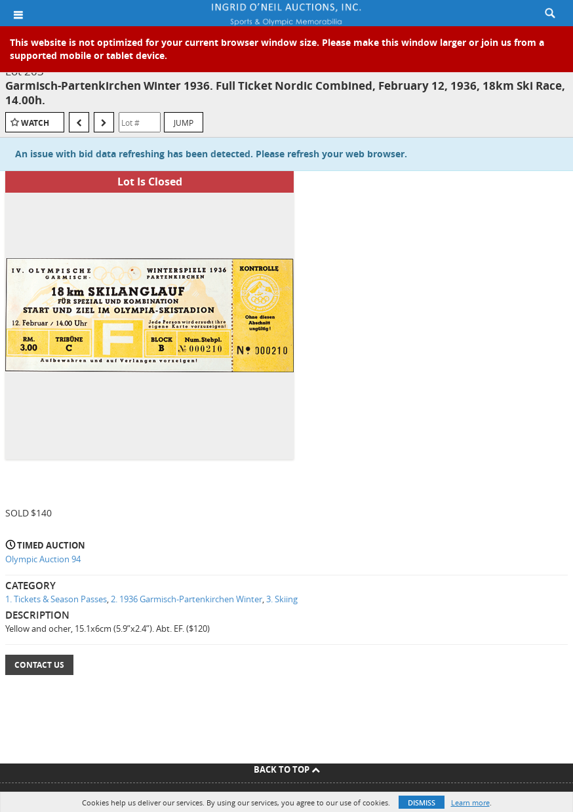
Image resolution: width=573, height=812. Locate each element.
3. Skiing (282, 599)
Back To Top (287, 769)
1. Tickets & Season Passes (56, 599)
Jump (183, 122)
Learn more (470, 802)
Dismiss (421, 802)
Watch (35, 122)
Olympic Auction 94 (43, 559)
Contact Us (39, 664)
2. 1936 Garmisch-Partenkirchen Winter (186, 599)
